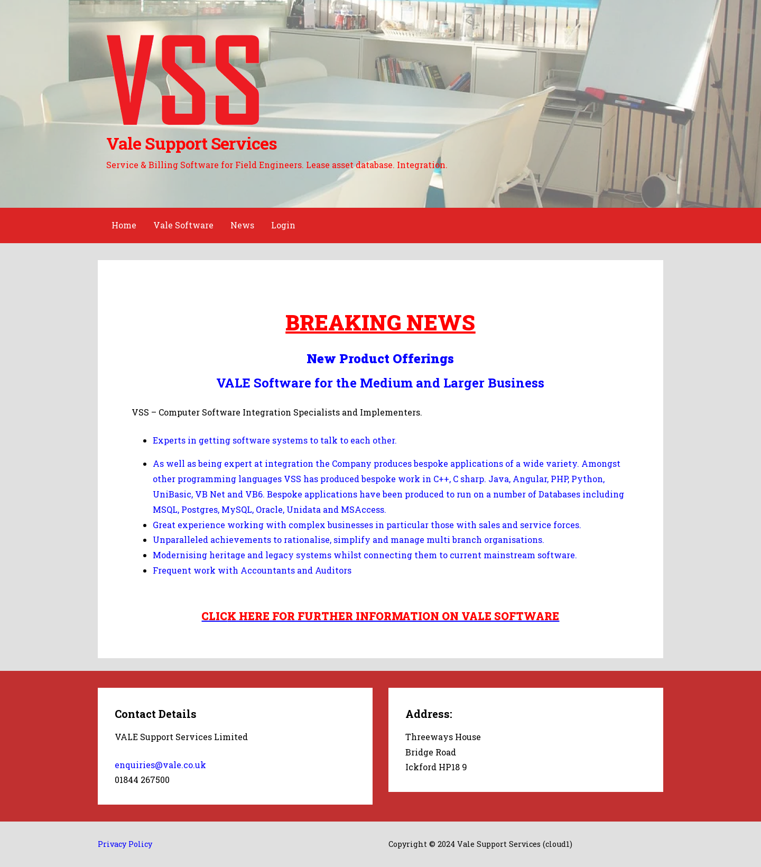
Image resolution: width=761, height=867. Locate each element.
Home (124, 224)
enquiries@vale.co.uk (160, 764)
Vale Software (183, 224)
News (242, 224)
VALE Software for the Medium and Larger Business (380, 382)
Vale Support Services (191, 143)
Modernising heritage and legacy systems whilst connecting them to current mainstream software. (365, 554)
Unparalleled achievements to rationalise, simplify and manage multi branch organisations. (348, 539)
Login (283, 224)
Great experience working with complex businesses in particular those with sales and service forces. (367, 524)
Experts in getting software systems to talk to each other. (275, 440)
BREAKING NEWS (380, 322)
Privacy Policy (125, 844)
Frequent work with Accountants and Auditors (252, 570)
